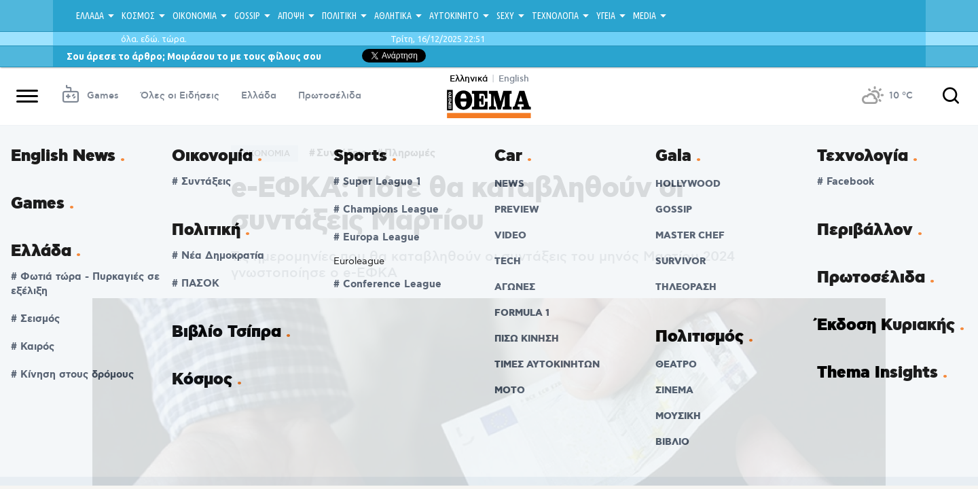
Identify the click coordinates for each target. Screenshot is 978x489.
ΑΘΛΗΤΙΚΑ (393, 15)
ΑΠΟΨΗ (291, 15)
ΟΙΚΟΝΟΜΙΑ (195, 15)
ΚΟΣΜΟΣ (138, 15)
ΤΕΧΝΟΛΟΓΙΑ (555, 15)
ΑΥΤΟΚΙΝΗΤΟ (454, 15)
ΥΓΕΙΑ (605, 15)
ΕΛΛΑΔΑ (90, 15)
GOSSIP (247, 15)
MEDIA (644, 15)
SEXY (505, 15)
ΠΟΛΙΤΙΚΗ (339, 15)
